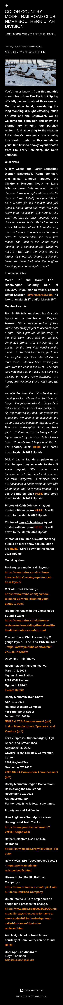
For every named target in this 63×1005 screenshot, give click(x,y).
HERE (37, 447)
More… (51, 34)
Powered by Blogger (31, 990)
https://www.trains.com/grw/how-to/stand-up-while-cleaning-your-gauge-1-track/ (27, 598)
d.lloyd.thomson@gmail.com (19, 960)
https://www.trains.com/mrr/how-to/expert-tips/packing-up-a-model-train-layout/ (28, 577)
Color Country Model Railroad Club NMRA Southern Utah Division (30, 19)
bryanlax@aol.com (39, 294)
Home (8, 34)
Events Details (14, 690)
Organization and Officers (29, 34)
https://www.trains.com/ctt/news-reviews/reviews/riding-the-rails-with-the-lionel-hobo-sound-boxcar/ (30, 625)
